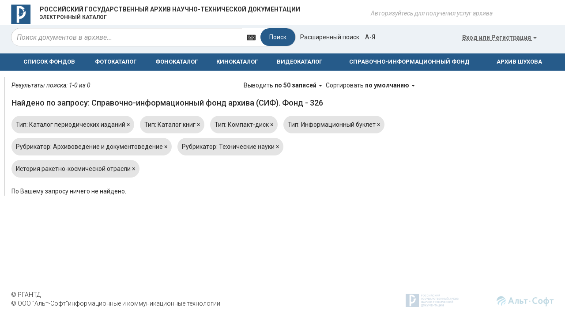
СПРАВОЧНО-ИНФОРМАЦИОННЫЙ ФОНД (409, 61)
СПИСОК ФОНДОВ (49, 61)
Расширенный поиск (329, 37)
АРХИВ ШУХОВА (519, 61)
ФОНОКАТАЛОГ (176, 61)
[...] (126, 37)
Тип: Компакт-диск (244, 124)
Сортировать (370, 85)
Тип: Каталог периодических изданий (73, 124)
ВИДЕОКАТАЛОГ (299, 61)
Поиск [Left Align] (277, 37)
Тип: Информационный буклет (334, 124)
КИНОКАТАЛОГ (237, 61)
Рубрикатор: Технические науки (230, 146)
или (499, 37)
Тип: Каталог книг (172, 124)
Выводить (284, 85)
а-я (370, 37)
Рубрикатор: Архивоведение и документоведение (91, 146)
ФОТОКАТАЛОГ (115, 61)
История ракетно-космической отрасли (75, 168)
